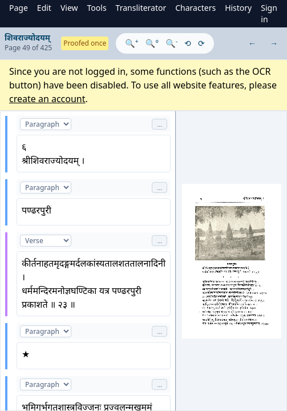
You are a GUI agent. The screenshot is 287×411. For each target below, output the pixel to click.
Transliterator (141, 7)
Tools (97, 7)
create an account (47, 98)
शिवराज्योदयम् (27, 37)
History (238, 7)
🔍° (152, 43)
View (69, 7)
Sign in (269, 13)
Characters (195, 7)
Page (18, 7)
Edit (44, 7)
